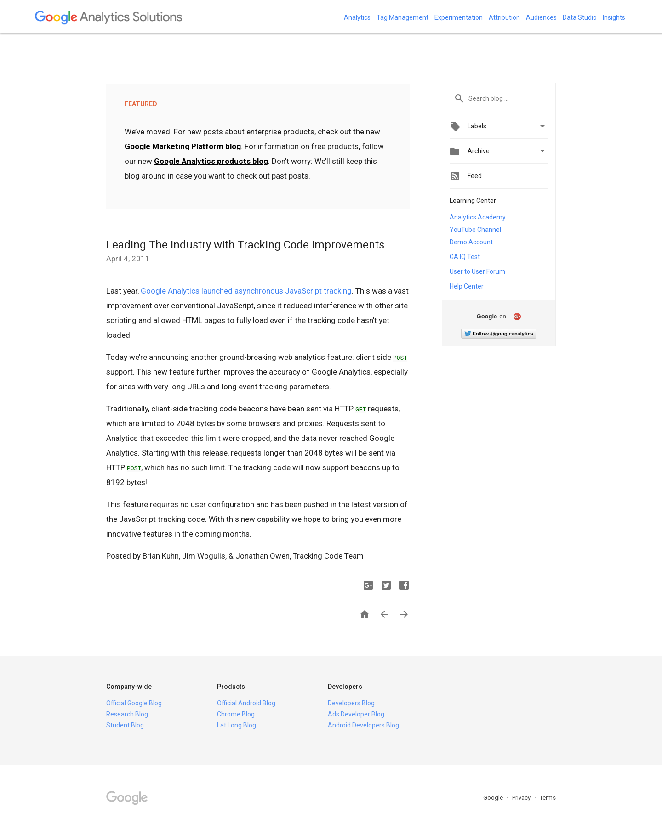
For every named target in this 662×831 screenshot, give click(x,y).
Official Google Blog (134, 703)
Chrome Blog (236, 714)
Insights (614, 17)
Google (493, 797)
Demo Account (471, 242)
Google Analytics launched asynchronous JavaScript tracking (246, 290)
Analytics (357, 17)
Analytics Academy (478, 217)
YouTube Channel (475, 229)
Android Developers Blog (363, 725)
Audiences (541, 17)
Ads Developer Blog (356, 714)
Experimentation (458, 17)
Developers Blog (351, 703)
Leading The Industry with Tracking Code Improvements (245, 244)
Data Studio (580, 17)
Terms (548, 797)
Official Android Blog (246, 703)
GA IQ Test (465, 256)
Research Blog (127, 714)
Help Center (467, 286)
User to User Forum (477, 271)
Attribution (504, 17)
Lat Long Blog (236, 725)
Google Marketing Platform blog (183, 146)
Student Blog (125, 725)
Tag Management (402, 17)
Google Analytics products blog (211, 161)
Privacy (522, 797)
